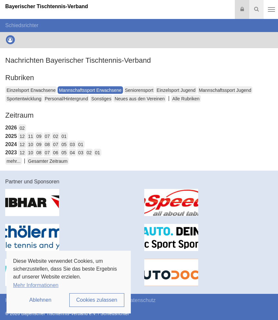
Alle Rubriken (186, 98)
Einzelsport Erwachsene (31, 90)
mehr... (14, 161)
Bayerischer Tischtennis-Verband (46, 6)
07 (47, 136)
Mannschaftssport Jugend (225, 90)
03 (72, 144)
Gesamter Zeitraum (48, 161)
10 (30, 144)
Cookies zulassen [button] (96, 300)
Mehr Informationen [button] (36, 285)
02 (22, 128)
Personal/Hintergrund (66, 98)
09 (39, 136)
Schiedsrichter (21, 25)
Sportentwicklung (24, 98)
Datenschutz (141, 300)
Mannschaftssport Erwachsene (90, 90)
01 (64, 136)
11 (30, 136)
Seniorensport (139, 90)
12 (22, 136)
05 (64, 144)
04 (72, 152)
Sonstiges (101, 98)
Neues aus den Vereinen (139, 98)
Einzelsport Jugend (176, 90)
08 (47, 144)
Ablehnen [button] (40, 300)
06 (55, 152)
